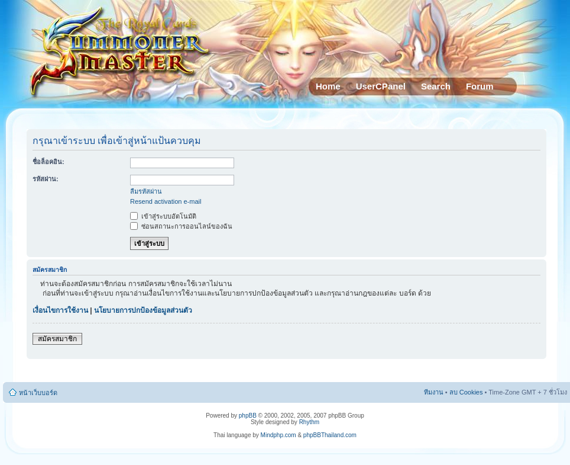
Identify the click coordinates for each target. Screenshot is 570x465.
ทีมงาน (433, 392)
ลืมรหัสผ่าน (146, 191)
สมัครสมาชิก (57, 339)
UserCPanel (381, 86)
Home (328, 86)
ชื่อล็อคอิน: (48, 161)
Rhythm (309, 422)
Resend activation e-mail (165, 201)
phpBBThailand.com (330, 435)
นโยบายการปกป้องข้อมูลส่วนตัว (143, 310)
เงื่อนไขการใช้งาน (60, 310)
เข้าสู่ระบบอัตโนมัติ (163, 216)
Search (436, 86)
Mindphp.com (278, 435)
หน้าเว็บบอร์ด (38, 392)
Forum (480, 86)
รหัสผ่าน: (46, 178)
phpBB (248, 415)
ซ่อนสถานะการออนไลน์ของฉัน (181, 226)
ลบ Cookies (466, 392)
